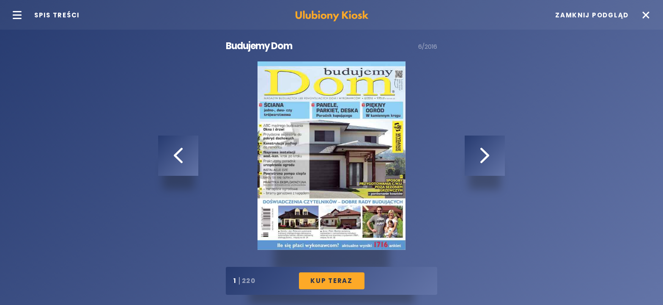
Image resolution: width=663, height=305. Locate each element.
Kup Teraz (331, 280)
